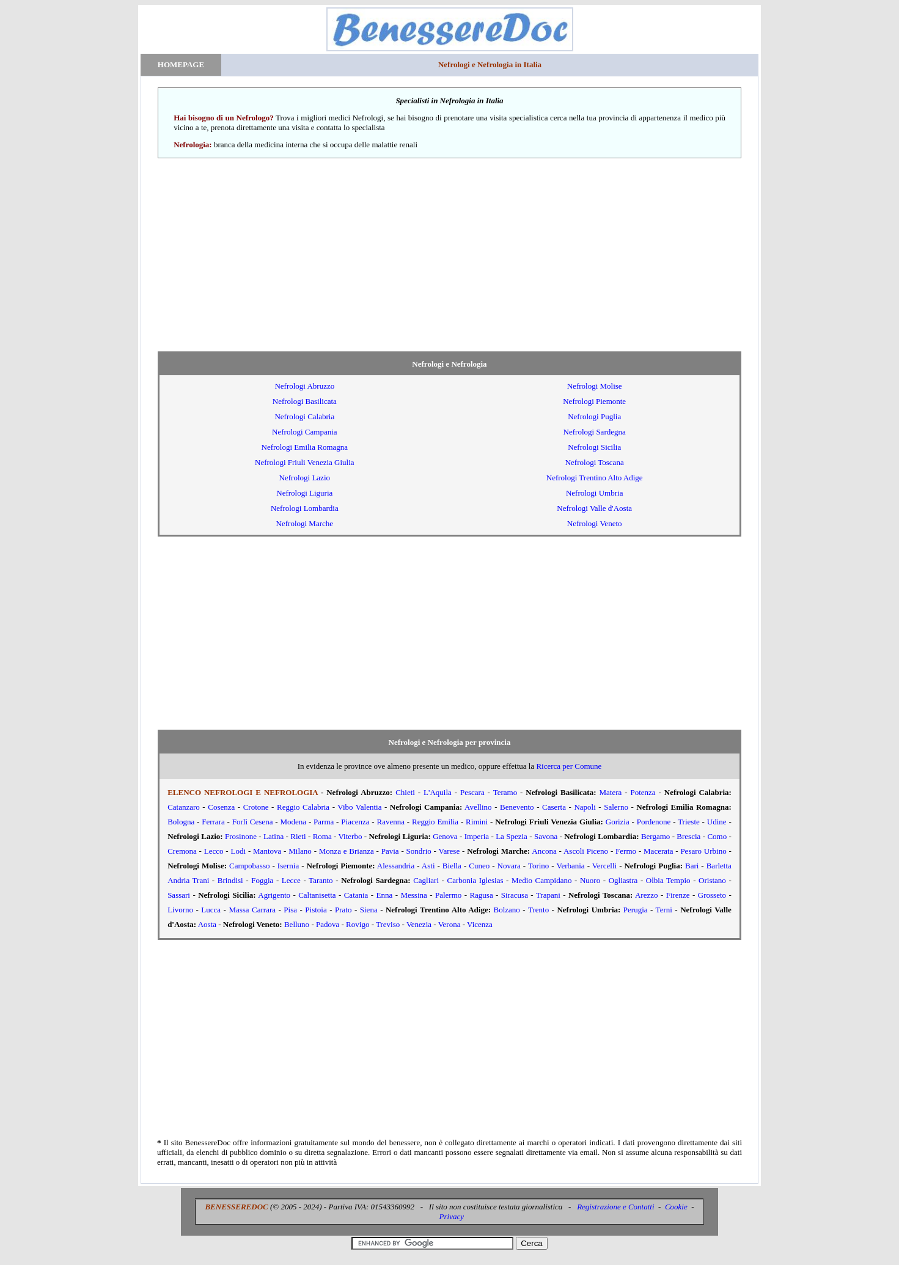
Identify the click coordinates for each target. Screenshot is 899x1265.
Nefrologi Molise (594, 386)
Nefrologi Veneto (594, 523)
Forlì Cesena (252, 821)
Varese (449, 851)
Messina (413, 895)
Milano (300, 851)
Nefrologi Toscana (594, 462)
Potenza (642, 792)
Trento (538, 909)
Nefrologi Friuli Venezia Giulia (304, 462)
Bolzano (507, 909)
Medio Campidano (541, 880)
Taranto (321, 880)
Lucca (211, 909)
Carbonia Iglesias (475, 880)
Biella (451, 865)
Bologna (180, 821)
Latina (273, 836)
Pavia (390, 851)
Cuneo (479, 865)
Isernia (288, 865)
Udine (717, 821)
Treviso (388, 924)
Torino (538, 865)
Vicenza (480, 924)
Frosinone (241, 836)
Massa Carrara (252, 909)
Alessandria (395, 865)
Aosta (207, 924)
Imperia (476, 836)
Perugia (635, 909)
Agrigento (274, 895)
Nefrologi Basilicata (305, 401)
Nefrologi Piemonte (594, 401)
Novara (509, 865)
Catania (356, 895)
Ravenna (391, 821)
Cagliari (426, 880)
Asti (428, 865)
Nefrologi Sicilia (594, 447)
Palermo (448, 895)
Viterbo (350, 836)
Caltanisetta (317, 895)
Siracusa (514, 895)
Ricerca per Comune (568, 766)
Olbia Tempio (668, 880)
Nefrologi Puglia (594, 416)
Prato (343, 909)
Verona (449, 924)
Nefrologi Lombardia (305, 508)
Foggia (262, 880)
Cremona (182, 851)
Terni (664, 909)
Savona (545, 836)
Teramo (505, 792)
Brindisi (230, 880)
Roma (322, 836)
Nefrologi (304, 386)
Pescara (472, 792)
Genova (445, 836)
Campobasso (249, 865)
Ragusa (481, 895)
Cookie (676, 1206)
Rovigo (357, 924)
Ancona (544, 851)
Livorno (180, 909)
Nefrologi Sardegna (594, 431)
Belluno (296, 924)
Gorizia (617, 821)
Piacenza (355, 821)
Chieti (405, 792)
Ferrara (213, 821)
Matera (610, 792)
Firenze (678, 895)
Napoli (584, 807)
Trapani (548, 895)
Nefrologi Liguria (304, 492)
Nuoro (590, 880)
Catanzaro (183, 807)
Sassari (178, 895)
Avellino (478, 807)
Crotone (256, 807)
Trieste (689, 821)
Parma (324, 821)
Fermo (625, 851)
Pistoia (315, 909)
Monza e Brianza (346, 851)
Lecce (291, 880)
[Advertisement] (449, 254)
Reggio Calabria (303, 807)
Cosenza (221, 807)
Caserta (554, 807)
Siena (369, 909)
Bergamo (655, 836)
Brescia (688, 836)
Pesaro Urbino (703, 851)
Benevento (517, 807)
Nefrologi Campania (304, 431)
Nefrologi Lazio (304, 477)
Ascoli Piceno (585, 851)
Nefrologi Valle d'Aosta (594, 508)
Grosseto (712, 895)
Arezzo (646, 895)
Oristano (712, 880)
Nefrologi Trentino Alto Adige (594, 477)
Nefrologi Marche (305, 523)
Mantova (267, 851)
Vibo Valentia (359, 807)
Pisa (290, 909)
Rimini (477, 821)
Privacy (451, 1216)
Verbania (570, 865)
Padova (327, 924)
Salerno (616, 807)
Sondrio (418, 851)
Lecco (214, 851)
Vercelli (604, 865)
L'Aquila (438, 792)
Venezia (418, 924)
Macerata (658, 851)
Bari (692, 865)
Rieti (298, 836)
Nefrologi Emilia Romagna (305, 447)
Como (717, 836)
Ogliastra (623, 880)
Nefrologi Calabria (304, 416)
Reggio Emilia (435, 821)
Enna (384, 895)
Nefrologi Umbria (594, 492)
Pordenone (654, 821)
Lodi (238, 851)
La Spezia (511, 836)
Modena (293, 821)
